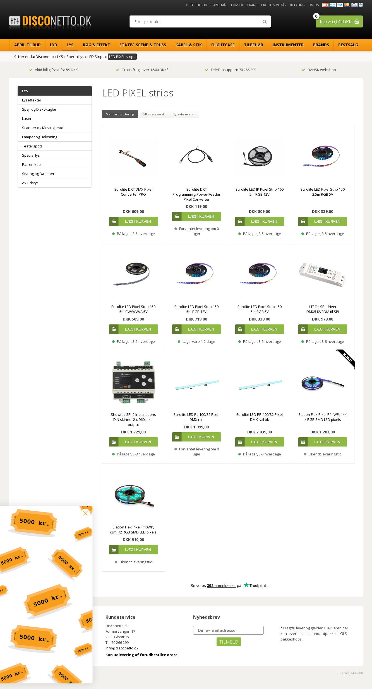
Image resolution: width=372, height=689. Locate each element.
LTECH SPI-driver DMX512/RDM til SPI (322, 309)
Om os (313, 5)
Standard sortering (120, 114)
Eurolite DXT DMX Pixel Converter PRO (133, 192)
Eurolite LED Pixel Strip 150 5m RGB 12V (196, 309)
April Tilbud (27, 44)
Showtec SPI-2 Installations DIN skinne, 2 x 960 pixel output (133, 419)
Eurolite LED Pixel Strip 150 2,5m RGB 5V (323, 192)
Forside (237, 5)
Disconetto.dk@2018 (351, 673)
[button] (38, 675)
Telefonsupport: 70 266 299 (230, 69)
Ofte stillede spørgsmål (206, 5)
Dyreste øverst (183, 114)
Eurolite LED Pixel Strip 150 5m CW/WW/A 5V (133, 309)
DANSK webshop (319, 69)
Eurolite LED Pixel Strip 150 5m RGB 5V (259, 309)
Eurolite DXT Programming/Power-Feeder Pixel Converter (196, 194)
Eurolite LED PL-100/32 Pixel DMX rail (196, 417)
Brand (252, 5)
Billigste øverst (153, 114)
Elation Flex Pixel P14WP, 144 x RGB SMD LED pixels (323, 417)
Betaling (297, 5)
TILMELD (228, 642)
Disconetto (45, 56)
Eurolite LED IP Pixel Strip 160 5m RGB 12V (260, 192)
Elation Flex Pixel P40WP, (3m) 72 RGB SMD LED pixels (133, 530)
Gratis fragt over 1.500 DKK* (142, 69)
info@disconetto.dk (121, 648)
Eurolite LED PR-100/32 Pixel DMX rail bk (259, 417)
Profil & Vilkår (273, 5)
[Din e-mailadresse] (228, 630)
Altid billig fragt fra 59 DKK (53, 69)
